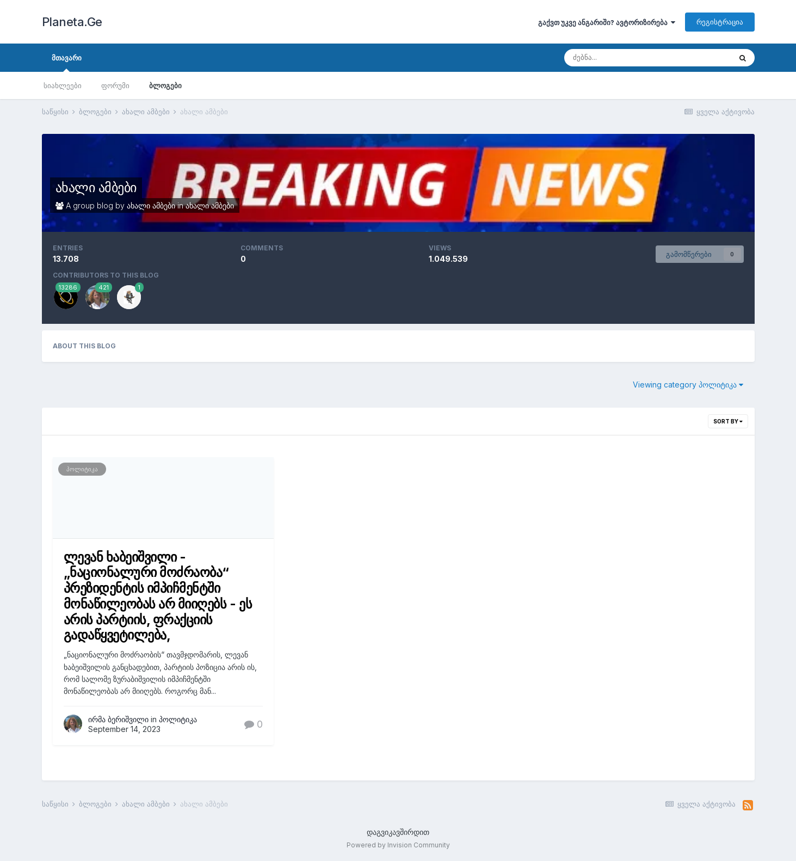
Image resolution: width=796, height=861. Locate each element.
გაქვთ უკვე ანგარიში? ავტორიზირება (606, 22)
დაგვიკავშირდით (398, 832)
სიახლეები (63, 85)
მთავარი (67, 62)
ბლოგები (165, 85)
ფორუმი (115, 85)
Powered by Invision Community (398, 845)
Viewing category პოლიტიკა (688, 384)
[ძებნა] (621, 57)
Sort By (728, 421)
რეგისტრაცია (719, 21)
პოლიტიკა (82, 469)
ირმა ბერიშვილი (118, 719)
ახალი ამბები (96, 187)
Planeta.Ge (72, 22)
